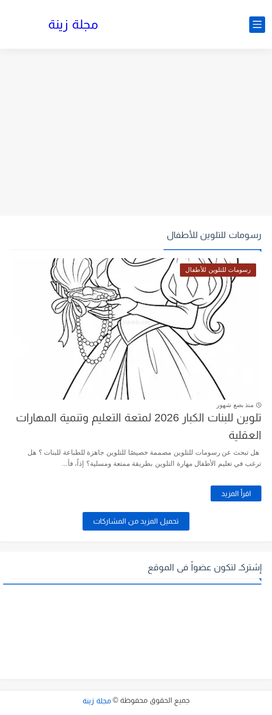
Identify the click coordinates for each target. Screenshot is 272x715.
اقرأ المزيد (236, 493)
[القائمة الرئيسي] (257, 24)
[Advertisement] (136, 133)
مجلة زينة (73, 24)
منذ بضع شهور (234, 405)
